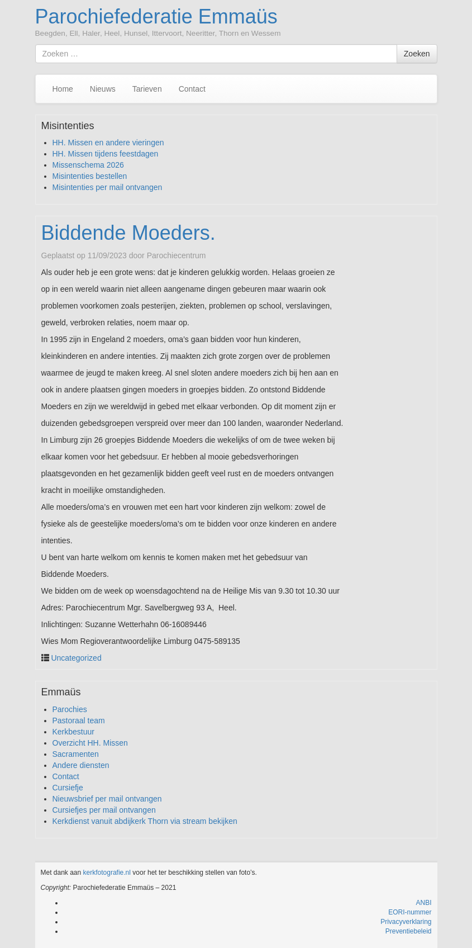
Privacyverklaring (405, 922)
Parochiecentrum (176, 255)
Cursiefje (68, 787)
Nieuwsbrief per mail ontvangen (107, 798)
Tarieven (147, 88)
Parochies (70, 709)
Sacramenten (76, 754)
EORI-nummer (409, 912)
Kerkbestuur (73, 731)
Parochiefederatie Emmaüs (156, 16)
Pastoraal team (79, 720)
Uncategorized (76, 657)
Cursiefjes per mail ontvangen (104, 809)
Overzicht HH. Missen (90, 742)
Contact (192, 88)
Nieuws (103, 88)
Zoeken (417, 53)
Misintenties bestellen (90, 176)
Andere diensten (81, 765)
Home (63, 88)
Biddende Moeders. (128, 232)
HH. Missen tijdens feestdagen (106, 153)
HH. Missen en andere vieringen (108, 142)
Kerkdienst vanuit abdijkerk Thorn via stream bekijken (145, 821)
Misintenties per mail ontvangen (108, 187)
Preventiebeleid (408, 931)
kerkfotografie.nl (107, 872)
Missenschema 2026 (88, 164)
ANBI (423, 903)
